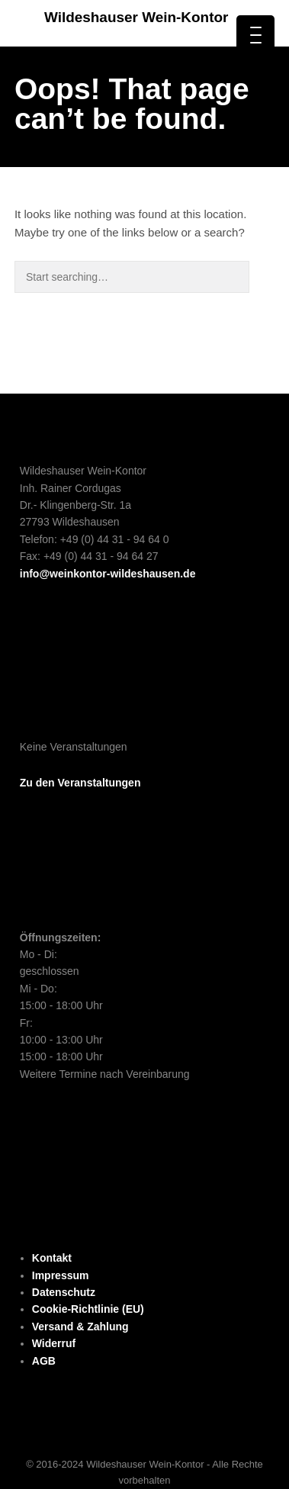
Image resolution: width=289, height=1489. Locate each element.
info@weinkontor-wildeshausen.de (108, 574)
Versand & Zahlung (80, 1326)
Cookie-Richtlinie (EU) (88, 1309)
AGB (44, 1361)
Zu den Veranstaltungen (80, 783)
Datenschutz (63, 1292)
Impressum (60, 1275)
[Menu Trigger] (255, 34)
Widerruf (53, 1343)
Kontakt (52, 1258)
